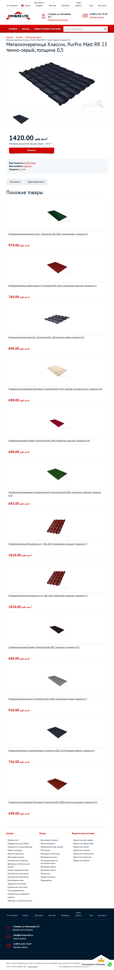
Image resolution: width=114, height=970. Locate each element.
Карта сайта (32, 966)
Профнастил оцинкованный (20, 847)
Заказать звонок (97, 17)
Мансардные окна (16, 880)
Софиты (11, 897)
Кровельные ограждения (19, 894)
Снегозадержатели (16, 890)
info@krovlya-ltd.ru (23, 935)
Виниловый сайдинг (49, 840)
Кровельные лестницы (17, 887)
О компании (12, 5)
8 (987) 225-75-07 (99, 14)
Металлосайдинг (48, 843)
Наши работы (78, 4)
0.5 (20, 169)
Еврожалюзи (46, 880)
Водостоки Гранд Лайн (84, 843)
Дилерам (65, 5)
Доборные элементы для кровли (18, 865)
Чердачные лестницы (17, 883)
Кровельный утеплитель (18, 877)
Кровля (13, 28)
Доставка (39, 915)
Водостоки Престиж (82, 857)
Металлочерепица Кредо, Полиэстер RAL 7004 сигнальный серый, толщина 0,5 (47, 698)
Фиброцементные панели (52, 847)
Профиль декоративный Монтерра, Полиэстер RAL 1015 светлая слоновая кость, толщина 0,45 (55, 388)
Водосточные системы (47, 28)
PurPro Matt (30, 162)
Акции (27, 5)
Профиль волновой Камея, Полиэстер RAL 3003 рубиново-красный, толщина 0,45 (49, 440)
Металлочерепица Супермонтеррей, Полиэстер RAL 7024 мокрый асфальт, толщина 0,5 (51, 750)
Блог (91, 5)
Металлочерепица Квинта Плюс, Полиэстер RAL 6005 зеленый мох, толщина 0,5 (48, 234)
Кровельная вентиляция (18, 873)
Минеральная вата (49, 857)
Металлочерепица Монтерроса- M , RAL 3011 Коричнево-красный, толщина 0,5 (48, 595)
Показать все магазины (58, 20)
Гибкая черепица (15, 850)
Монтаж (52, 5)
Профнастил (13, 840)
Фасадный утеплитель (50, 853)
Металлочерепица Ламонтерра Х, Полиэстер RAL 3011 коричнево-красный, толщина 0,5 (52, 285)
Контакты (102, 5)
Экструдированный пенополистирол (49, 862)
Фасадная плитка (48, 870)
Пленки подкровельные (18, 870)
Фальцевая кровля (16, 857)
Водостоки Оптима (82, 850)
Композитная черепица (18, 860)
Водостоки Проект (82, 860)
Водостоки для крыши (83, 840)
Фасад (25, 28)
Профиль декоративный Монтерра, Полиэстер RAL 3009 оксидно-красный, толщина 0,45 (52, 802)
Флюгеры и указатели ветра (20, 900)
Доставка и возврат (39, 4)
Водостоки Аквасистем (84, 853)
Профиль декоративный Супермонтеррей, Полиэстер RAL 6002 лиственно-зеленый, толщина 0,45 (54, 494)
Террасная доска (48, 877)
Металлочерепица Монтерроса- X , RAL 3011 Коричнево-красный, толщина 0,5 (47, 543)
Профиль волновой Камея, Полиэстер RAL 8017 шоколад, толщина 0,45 (44, 647)
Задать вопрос (19, 938)
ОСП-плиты (45, 850)
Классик (27, 166)
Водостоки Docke (81, 847)
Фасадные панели (48, 866)
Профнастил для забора (18, 843)
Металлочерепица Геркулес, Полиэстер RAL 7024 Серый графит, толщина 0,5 (46, 337)
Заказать (31, 150)
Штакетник (45, 873)
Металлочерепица (15, 853)
